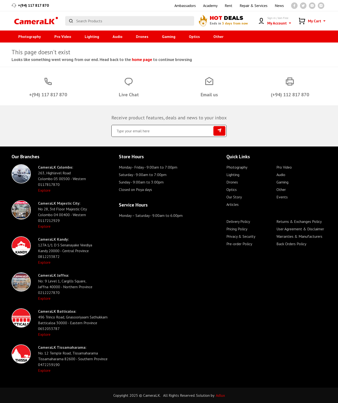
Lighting (92, 36)
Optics (194, 36)
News (279, 5)
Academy (210, 5)
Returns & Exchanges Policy (299, 221)
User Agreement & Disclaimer (300, 228)
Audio (117, 36)
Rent (228, 5)
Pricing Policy (236, 228)
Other (218, 36)
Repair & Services (254, 5)
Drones (142, 36)
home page (142, 59)
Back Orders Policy (291, 243)
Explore (44, 190)
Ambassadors (185, 5)
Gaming (168, 36)
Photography (29, 36)
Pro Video (62, 36)
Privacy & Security (240, 236)
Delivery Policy (238, 221)
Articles (232, 204)
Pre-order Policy (239, 243)
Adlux (220, 395)
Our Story (234, 197)
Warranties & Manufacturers (299, 236)
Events (282, 197)
